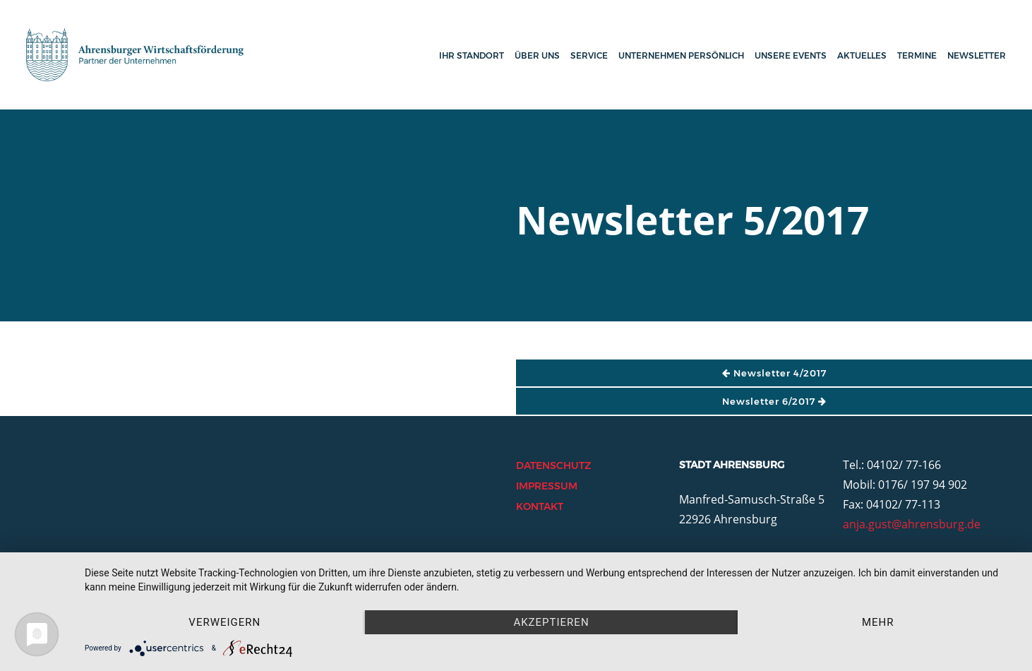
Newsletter (976, 55)
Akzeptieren (551, 622)
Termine (917, 55)
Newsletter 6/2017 (774, 401)
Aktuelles (862, 55)
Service (589, 55)
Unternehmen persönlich (681, 55)
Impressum (546, 486)
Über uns (537, 55)
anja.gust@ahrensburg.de (911, 524)
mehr (878, 622)
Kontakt (539, 506)
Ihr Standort (471, 55)
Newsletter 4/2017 (774, 373)
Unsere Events (791, 55)
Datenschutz (553, 465)
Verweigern (224, 622)
